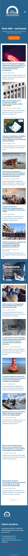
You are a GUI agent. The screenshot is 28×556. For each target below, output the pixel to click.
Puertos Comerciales (7, 108)
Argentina (5, 384)
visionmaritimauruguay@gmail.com (10, 544)
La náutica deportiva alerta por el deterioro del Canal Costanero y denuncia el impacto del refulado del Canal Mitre (13, 378)
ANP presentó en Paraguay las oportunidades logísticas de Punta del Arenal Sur (13, 305)
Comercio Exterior (7, 179)
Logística (4, 310)
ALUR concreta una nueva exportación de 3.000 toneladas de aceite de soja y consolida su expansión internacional (13, 173)
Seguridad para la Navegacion (10, 249)
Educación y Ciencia (7, 346)
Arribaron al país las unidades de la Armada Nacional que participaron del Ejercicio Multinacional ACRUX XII (14, 244)
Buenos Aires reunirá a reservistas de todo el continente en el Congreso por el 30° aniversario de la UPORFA (14, 483)
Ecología (4, 73)
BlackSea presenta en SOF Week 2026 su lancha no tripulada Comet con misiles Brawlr (13, 413)
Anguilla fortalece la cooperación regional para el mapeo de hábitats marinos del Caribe (13, 209)
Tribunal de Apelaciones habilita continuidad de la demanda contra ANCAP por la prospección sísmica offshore (14, 138)
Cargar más (14, 499)
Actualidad (5, 417)
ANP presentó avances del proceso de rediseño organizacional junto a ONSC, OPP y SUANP (12, 103)
